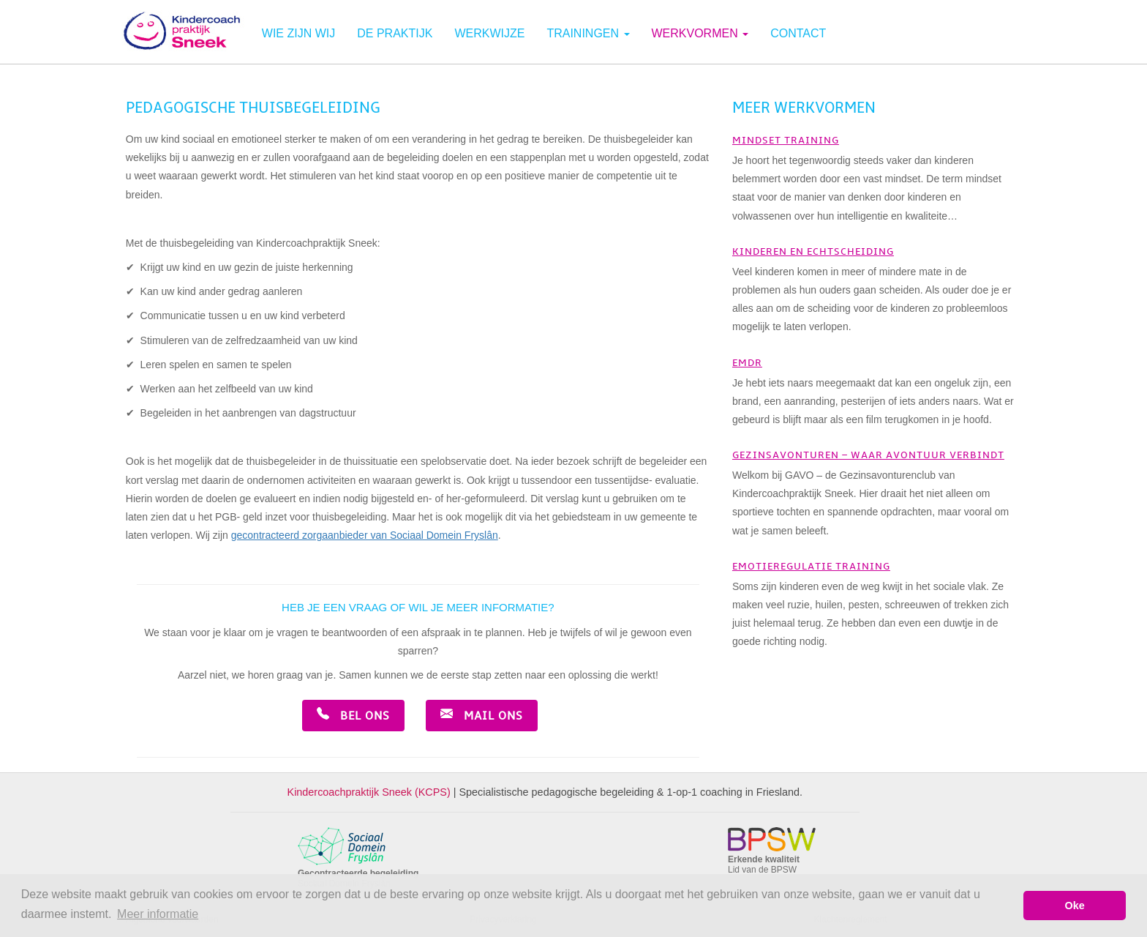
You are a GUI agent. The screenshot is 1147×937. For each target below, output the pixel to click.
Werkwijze (489, 33)
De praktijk (394, 33)
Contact (798, 33)
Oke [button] (1075, 905)
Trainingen (587, 33)
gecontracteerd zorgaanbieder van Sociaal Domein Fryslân (364, 535)
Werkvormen (700, 33)
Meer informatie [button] (157, 914)
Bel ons (353, 715)
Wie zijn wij (298, 33)
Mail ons (481, 715)
